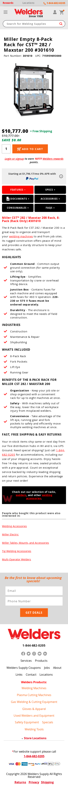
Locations (46, 675)
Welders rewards (53, 159)
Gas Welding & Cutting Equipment (34, 702)
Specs (49, 189)
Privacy (34, 782)
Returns (20, 782)
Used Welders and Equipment (34, 716)
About (57, 668)
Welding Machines (34, 688)
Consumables (16, 207)
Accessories (49, 198)
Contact (31, 675)
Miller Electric (10, 534)
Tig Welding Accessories (16, 551)
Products (41, 661)
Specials (47, 722)
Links (19, 675)
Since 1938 (36, 16)
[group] (34, 90)
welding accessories (39, 496)
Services (26, 661)
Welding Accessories (14, 526)
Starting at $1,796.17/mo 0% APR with (32, 176)
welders (21, 495)
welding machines (21, 236)
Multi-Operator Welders (16, 559)
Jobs (47, 668)
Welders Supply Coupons (24, 668)
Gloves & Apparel (34, 709)
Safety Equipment (27, 722)
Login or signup (14, 159)
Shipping (47, 782)
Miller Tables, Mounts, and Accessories (25, 542)
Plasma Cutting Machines (34, 695)
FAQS (49, 207)
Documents (17, 199)
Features (16, 189)
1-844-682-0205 (34, 645)
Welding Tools (34, 729)
